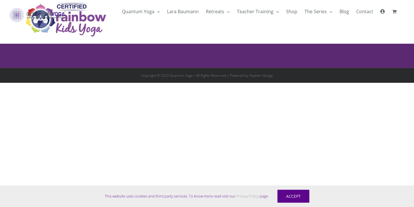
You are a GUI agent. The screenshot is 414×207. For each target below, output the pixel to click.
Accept (293, 196)
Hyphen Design (261, 75)
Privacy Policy (247, 196)
